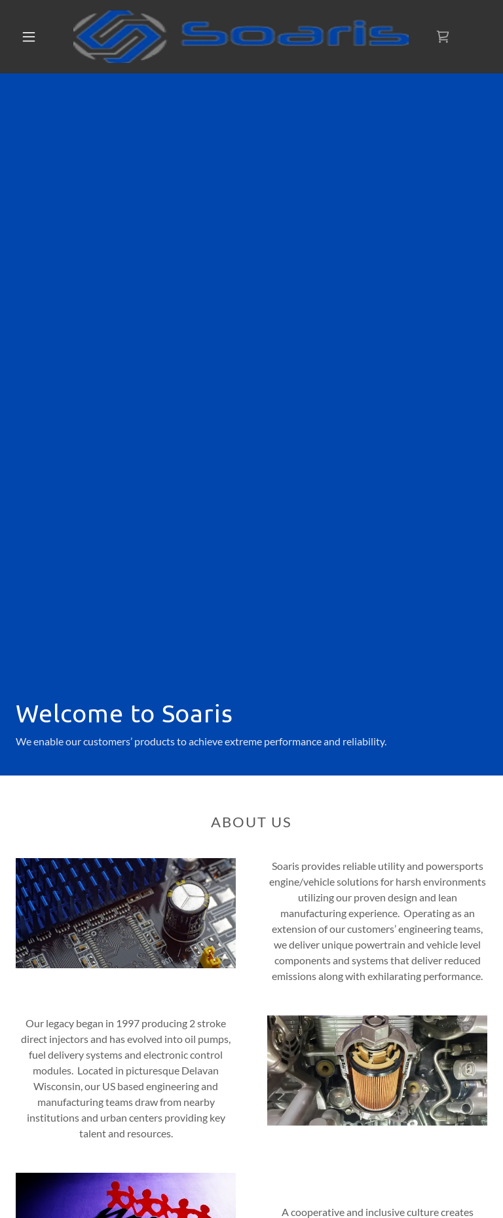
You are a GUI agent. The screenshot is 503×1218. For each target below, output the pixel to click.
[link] (241, 36)
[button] (29, 37)
